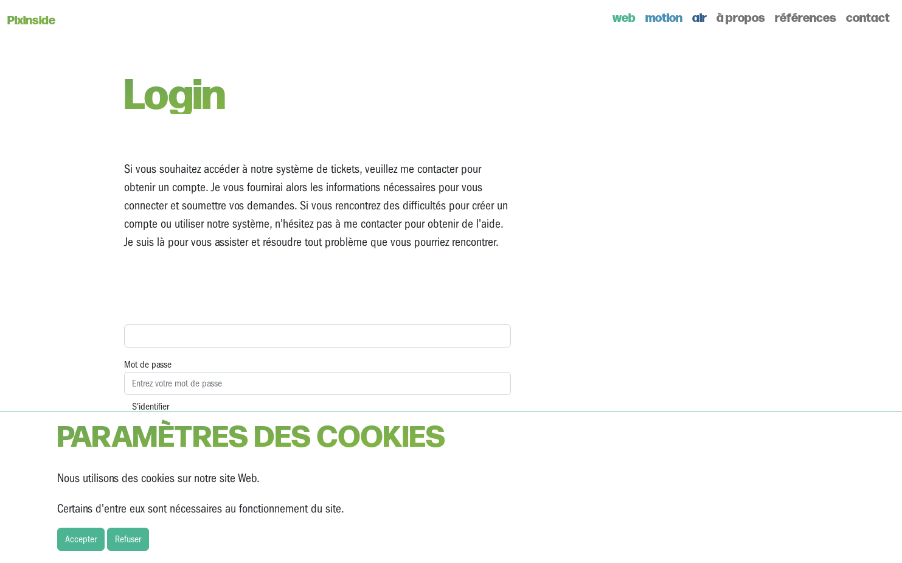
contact (868, 17)
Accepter (81, 539)
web (624, 17)
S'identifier (150, 406)
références (805, 17)
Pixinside (31, 19)
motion (663, 17)
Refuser (128, 539)
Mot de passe (148, 364)
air (699, 17)
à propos (740, 17)
